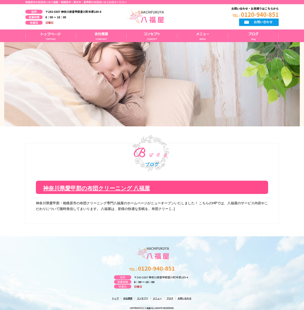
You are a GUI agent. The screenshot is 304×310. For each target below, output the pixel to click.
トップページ (50, 35)
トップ (115, 298)
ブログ (253, 35)
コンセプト (152, 35)
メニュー (202, 35)
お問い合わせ (184, 298)
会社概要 (101, 35)
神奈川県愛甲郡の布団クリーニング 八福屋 (96, 188)
